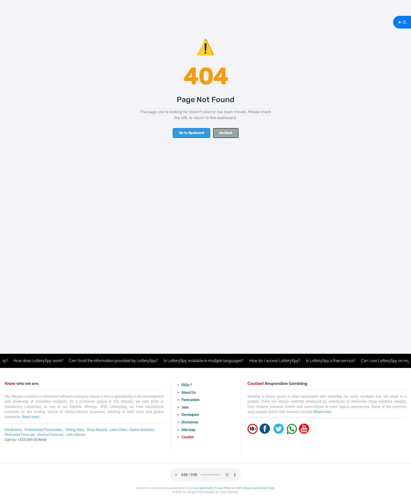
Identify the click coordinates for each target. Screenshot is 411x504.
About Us (188, 392)
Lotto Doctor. (76, 435)
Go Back (225, 133)
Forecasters (190, 400)
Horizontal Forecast (20, 435)
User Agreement (203, 488)
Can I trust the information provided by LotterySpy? (114, 360)
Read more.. (323, 412)
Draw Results (97, 430)
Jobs (185, 407)
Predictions (13, 430)
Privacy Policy (222, 488)
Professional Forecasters (44, 430)
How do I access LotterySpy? (276, 360)
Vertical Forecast (50, 435)
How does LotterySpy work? (40, 360)
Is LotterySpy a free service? (332, 360)
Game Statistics (142, 430)
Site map (188, 430)
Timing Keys (74, 430)
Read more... (31, 417)
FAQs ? (186, 385)
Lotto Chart (118, 430)
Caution (187, 437)
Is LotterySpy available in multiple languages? (205, 360)
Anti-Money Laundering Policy (255, 488)
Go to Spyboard (191, 133)
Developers (190, 414)
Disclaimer (189, 422)
